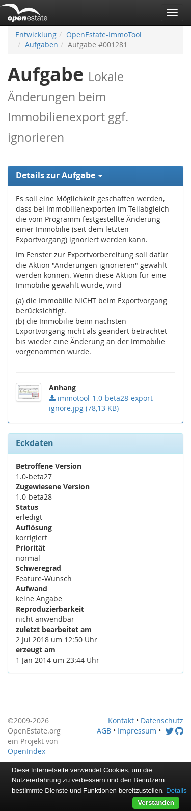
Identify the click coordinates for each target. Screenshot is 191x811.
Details (176, 790)
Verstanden (156, 802)
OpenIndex (26, 751)
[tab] (95, 176)
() (102, 403)
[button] (95, 175)
